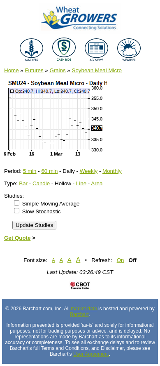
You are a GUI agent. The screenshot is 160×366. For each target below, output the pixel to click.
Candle (41, 183)
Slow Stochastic (41, 211)
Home (11, 70)
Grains (57, 70)
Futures (34, 70)
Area (96, 183)
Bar (23, 183)
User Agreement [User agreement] (91, 354)
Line (81, 183)
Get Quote (17, 238)
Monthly (112, 171)
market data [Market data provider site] (84, 309)
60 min (49, 171)
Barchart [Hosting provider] (79, 314)
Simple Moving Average (51, 204)
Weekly (88, 171)
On (120, 260)
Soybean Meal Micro (97, 70)
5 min (30, 171)
